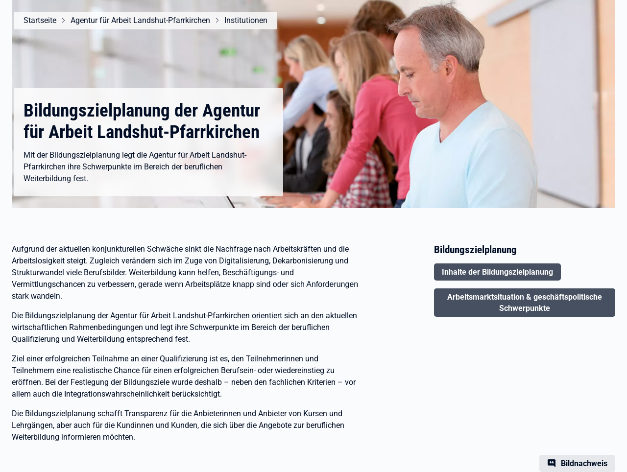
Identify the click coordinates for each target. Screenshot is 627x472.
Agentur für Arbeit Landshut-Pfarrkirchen (140, 20)
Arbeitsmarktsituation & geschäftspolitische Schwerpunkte (524, 302)
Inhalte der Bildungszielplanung (497, 272)
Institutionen (245, 20)
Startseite (40, 20)
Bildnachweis (584, 463)
